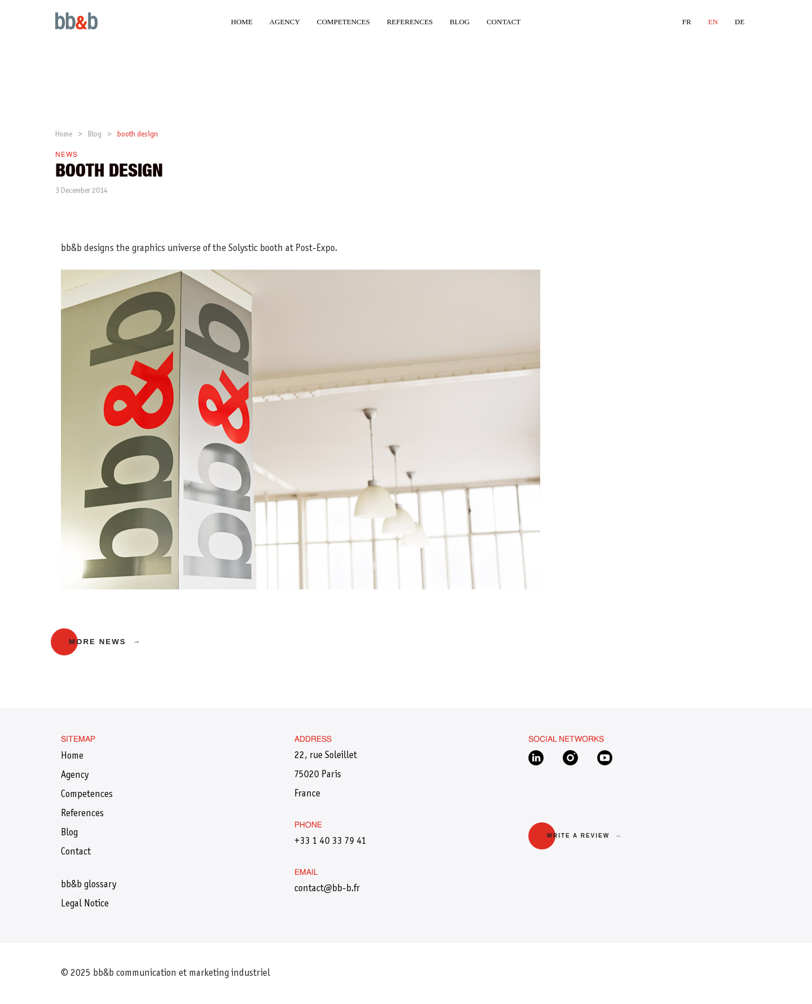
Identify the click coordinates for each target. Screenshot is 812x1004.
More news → (105, 641)
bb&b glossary (88, 884)
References (410, 21)
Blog (460, 21)
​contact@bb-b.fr (327, 888)
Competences (343, 21)
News (66, 155)
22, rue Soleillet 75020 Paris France (325, 775)
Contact (503, 21)
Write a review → (583, 836)
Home (242, 21)
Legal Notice (85, 904)
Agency (285, 21)
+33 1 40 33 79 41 (330, 841)
